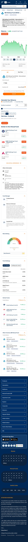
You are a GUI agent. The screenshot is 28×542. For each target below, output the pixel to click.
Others (5, 463)
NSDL (23, 490)
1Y (14, 59)
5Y (20, 59)
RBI (15, 490)
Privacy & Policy (11, 535)
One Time (20, 72)
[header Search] (13, 6)
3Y (17, 59)
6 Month (3, 113)
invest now (4, 123)
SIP (7, 72)
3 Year (11, 113)
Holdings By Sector (16, 265)
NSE (8, 490)
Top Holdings (6, 265)
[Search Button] (23, 6)
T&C (23, 90)
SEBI (11, 490)
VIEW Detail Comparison (13, 163)
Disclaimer (3, 535)
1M (4, 59)
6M (11, 59)
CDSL (19, 490)
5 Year (14, 113)
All (23, 59)
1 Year (7, 113)
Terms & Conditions (20, 535)
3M (7, 59)
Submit (14, 94)
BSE (4, 490)
